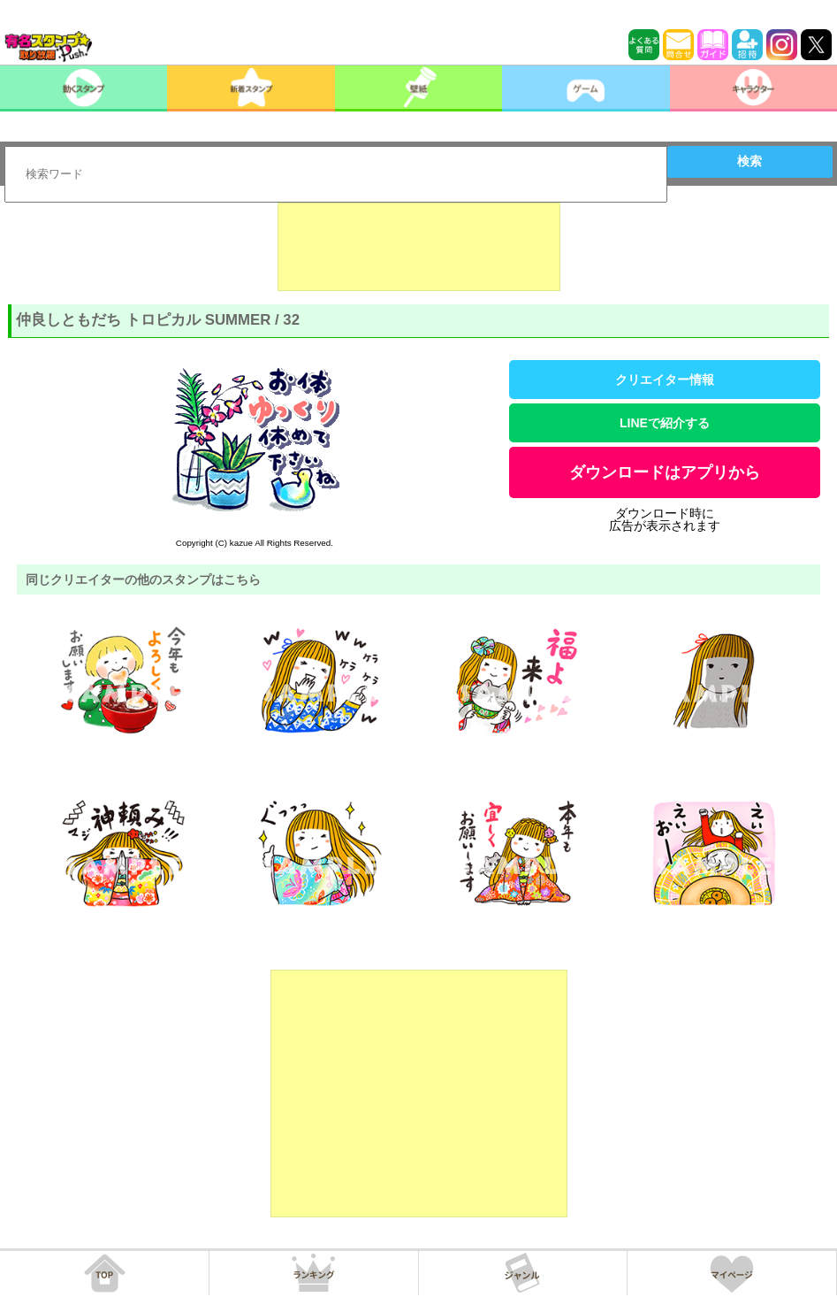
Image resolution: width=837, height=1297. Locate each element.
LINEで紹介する (665, 423)
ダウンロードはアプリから (664, 472)
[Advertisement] (419, 247)
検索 (749, 161)
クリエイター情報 (664, 379)
